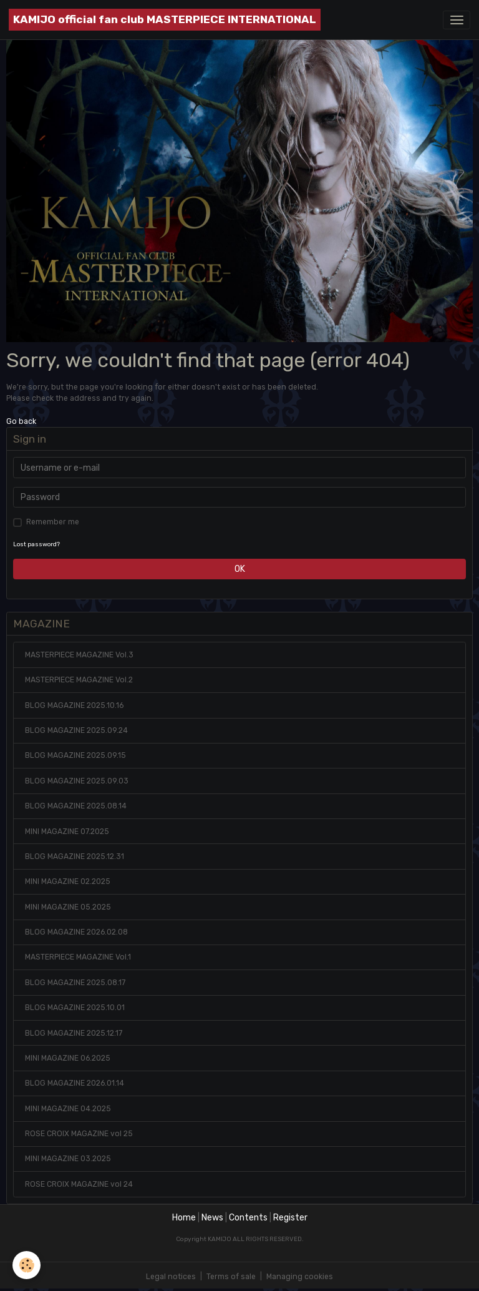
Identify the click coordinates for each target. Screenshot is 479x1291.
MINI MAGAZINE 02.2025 (67, 881)
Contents (248, 1217)
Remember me (52, 522)
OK (240, 569)
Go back (21, 421)
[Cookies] (26, 1265)
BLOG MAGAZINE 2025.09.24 (76, 730)
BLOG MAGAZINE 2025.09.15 (75, 755)
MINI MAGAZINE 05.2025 (68, 907)
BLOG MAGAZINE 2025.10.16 (74, 705)
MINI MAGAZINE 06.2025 (67, 1058)
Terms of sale (231, 1276)
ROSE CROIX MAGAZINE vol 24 (79, 1184)
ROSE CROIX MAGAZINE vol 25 (79, 1133)
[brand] (165, 20)
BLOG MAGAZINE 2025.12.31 (74, 856)
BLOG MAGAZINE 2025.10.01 (75, 1007)
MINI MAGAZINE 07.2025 (67, 831)
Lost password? (36, 544)
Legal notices (171, 1276)
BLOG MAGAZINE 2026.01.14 (74, 1083)
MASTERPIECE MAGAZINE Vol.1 (78, 957)
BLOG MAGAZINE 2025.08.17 (75, 982)
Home (184, 1217)
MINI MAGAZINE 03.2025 (68, 1158)
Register (290, 1217)
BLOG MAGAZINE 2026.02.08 (76, 932)
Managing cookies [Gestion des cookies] (299, 1276)
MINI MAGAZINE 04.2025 (68, 1108)
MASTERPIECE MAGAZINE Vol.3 (79, 654)
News (212, 1217)
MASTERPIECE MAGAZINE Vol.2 (79, 679)
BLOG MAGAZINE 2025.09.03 (76, 781)
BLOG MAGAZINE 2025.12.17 (73, 1033)
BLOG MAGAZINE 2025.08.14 (76, 806)
